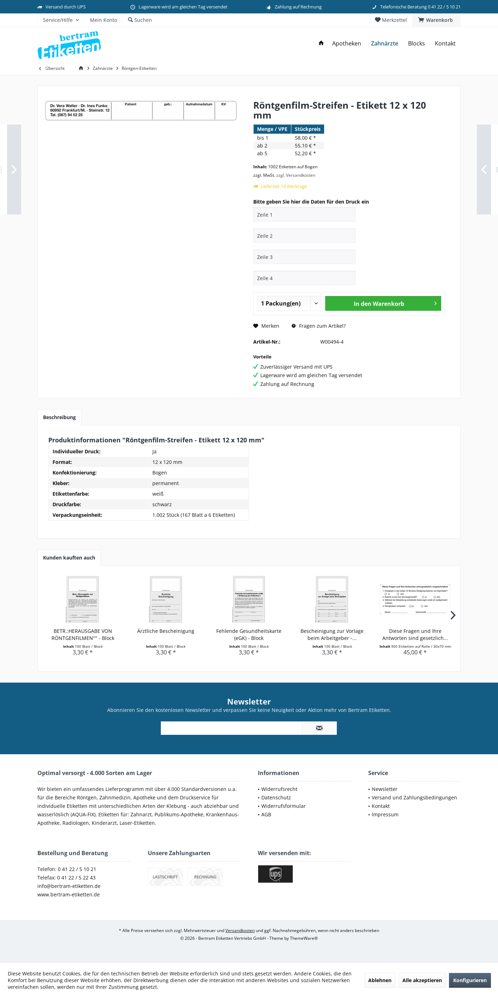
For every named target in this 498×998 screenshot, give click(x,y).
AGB (266, 814)
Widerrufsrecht (279, 789)
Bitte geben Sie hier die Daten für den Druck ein (311, 201)
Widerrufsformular (283, 806)
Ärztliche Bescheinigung (165, 631)
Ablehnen (379, 980)
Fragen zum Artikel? (319, 325)
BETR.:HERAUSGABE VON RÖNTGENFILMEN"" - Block (82, 634)
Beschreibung (59, 417)
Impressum (385, 814)
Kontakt (381, 806)
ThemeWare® (304, 938)
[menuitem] (436, 20)
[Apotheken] (346, 43)
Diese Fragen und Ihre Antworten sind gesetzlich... (415, 634)
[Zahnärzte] (384, 43)
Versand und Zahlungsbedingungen (414, 797)
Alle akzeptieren (422, 980)
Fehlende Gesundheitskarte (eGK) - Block (248, 634)
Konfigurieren (470, 980)
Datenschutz (276, 797)
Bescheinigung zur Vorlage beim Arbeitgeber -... (332, 634)
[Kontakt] (445, 43)
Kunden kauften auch (69, 557)
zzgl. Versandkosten (295, 175)
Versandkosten (240, 930)
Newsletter (384, 789)
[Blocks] (416, 43)
